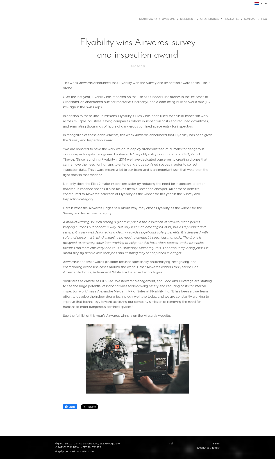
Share (70, 406)
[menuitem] (150, 18)
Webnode (88, 451)
